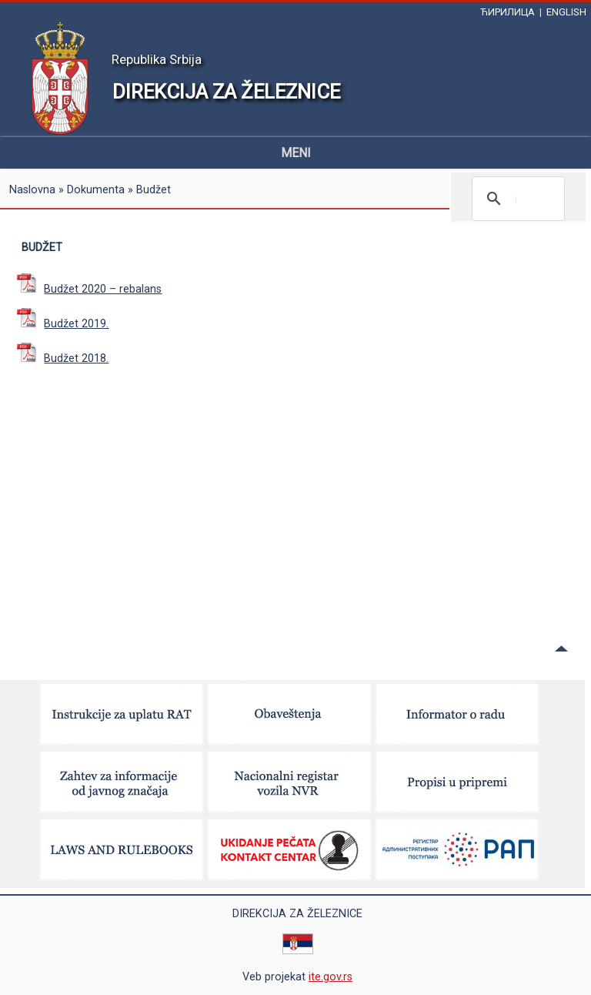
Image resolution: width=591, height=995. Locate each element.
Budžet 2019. (63, 323)
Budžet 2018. (63, 358)
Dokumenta (96, 189)
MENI (296, 153)
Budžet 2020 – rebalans (89, 289)
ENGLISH (566, 12)
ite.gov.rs (330, 976)
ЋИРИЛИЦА (507, 12)
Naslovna (32, 189)
